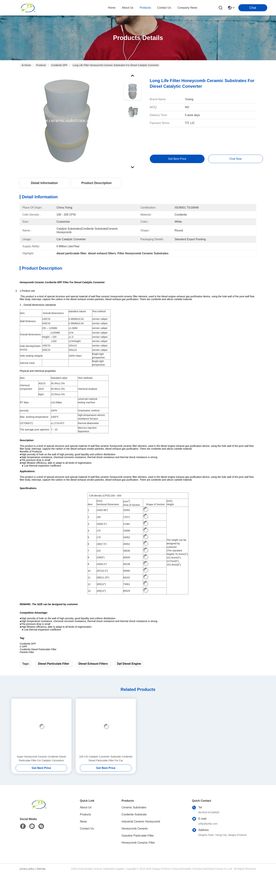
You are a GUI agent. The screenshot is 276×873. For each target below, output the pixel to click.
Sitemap (40, 868)
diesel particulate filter (53, 663)
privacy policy (27, 868)
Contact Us (87, 828)
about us (127, 7)
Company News (187, 7)
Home (111, 7)
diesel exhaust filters (93, 663)
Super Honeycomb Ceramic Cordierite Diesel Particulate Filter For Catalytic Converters (41, 758)
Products (41, 65)
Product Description (96, 183)
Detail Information (44, 183)
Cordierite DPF (59, 65)
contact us (164, 7)
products (145, 7)
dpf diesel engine (129, 663)
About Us (86, 807)
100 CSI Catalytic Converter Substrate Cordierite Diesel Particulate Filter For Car (105, 758)
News (83, 821)
